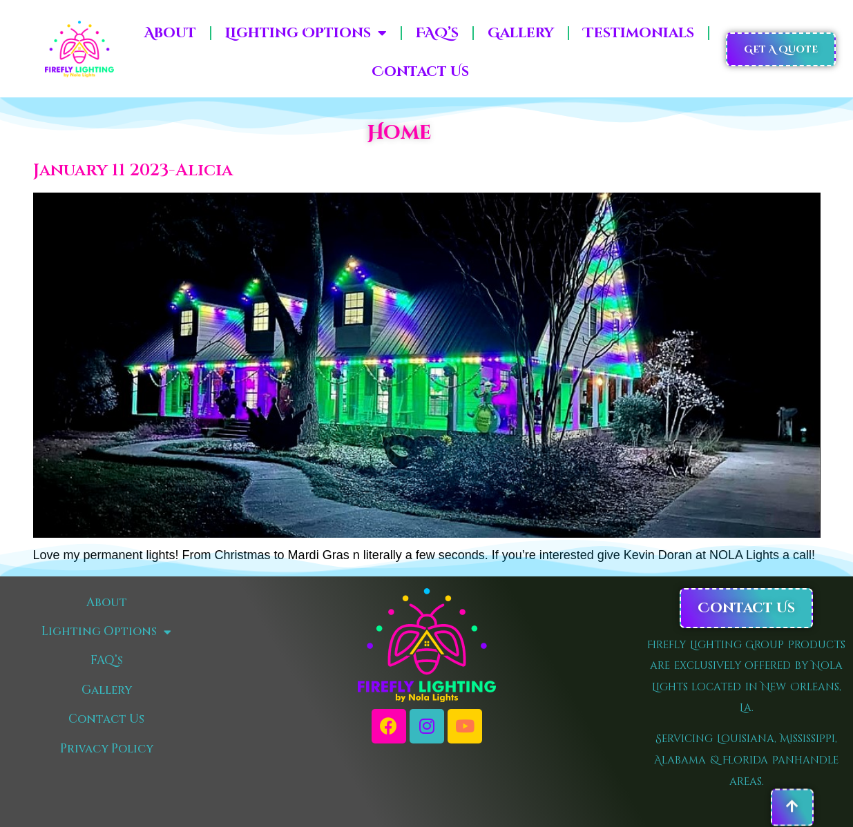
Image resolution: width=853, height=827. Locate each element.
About (170, 32)
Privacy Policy (106, 749)
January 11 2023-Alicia (133, 170)
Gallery (521, 32)
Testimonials (638, 32)
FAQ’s (437, 32)
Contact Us (420, 71)
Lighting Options (306, 33)
